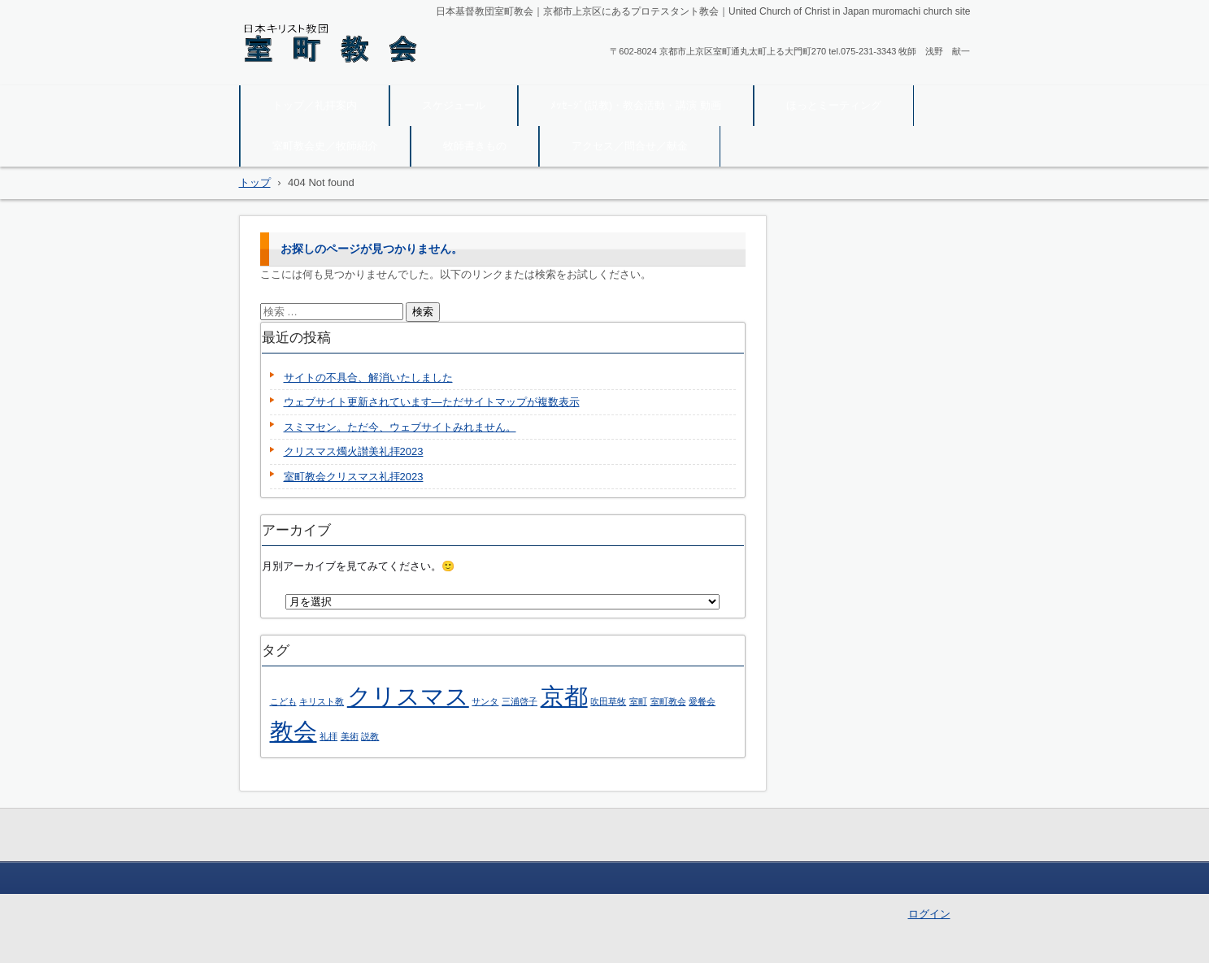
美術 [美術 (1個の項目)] (350, 736)
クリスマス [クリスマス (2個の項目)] (408, 696)
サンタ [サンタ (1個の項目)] (485, 701)
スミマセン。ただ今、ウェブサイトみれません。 (400, 427)
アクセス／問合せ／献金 (630, 146)
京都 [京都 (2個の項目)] (564, 696)
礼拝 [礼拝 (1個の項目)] (328, 736)
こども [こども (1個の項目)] (283, 701)
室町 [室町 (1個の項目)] (638, 701)
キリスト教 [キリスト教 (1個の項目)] (321, 701)
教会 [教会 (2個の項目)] (293, 731)
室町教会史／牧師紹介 (325, 146)
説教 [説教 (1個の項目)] (370, 736)
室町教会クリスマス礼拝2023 (354, 477)
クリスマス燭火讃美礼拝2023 (354, 451)
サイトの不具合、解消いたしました (368, 377)
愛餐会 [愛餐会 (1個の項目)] (702, 701)
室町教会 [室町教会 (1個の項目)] (668, 701)
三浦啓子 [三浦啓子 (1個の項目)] (519, 701)
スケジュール (453, 105)
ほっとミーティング (833, 105)
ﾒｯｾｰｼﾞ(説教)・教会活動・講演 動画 (635, 105)
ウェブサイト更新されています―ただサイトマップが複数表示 (432, 402)
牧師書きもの (475, 146)
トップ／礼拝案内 (314, 105)
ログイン (929, 914)
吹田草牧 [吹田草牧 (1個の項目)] (608, 701)
